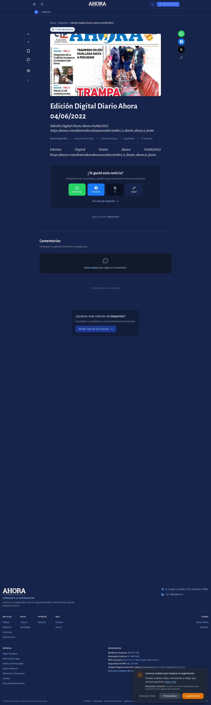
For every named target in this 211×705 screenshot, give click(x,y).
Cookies (6, 678)
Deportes (46, 12)
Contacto (204, 627)
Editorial (42, 622)
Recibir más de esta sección (96, 328)
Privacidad (98, 701)
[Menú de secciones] (34, 4)
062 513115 (153, 660)
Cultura (23, 622)
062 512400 (159, 667)
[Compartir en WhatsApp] (77, 189)
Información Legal (11, 658)
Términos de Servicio (113, 701)
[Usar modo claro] (153, 4)
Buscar (59, 627)
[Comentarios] (28, 60)
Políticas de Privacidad (13, 663)
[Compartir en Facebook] (96, 189)
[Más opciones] (28, 80)
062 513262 (141, 660)
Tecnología (25, 627)
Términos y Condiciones (14, 673)
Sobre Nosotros (10, 653)
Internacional (9, 637)
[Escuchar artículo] (28, 70)
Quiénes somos (130, 701)
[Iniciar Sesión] (168, 4)
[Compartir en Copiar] (133, 189)
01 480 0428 (133, 656)
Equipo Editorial (10, 668)
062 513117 (128, 660)
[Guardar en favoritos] (28, 51)
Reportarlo (113, 216)
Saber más (170, 681)
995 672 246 (133, 652)
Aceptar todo (193, 695)
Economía (7, 632)
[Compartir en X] (114, 189)
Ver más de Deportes (105, 201)
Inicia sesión (91, 267)
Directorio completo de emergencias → (126, 670)
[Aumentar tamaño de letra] (28, 34)
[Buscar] (42, 4)
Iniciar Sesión (202, 622)
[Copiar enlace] (181, 57)
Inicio (53, 22)
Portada (59, 622)
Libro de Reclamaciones (14, 683)
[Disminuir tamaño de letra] (28, 41)
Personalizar (170, 695)
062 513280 (132, 663)
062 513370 (179, 667)
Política (6, 622)
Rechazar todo (147, 695)
